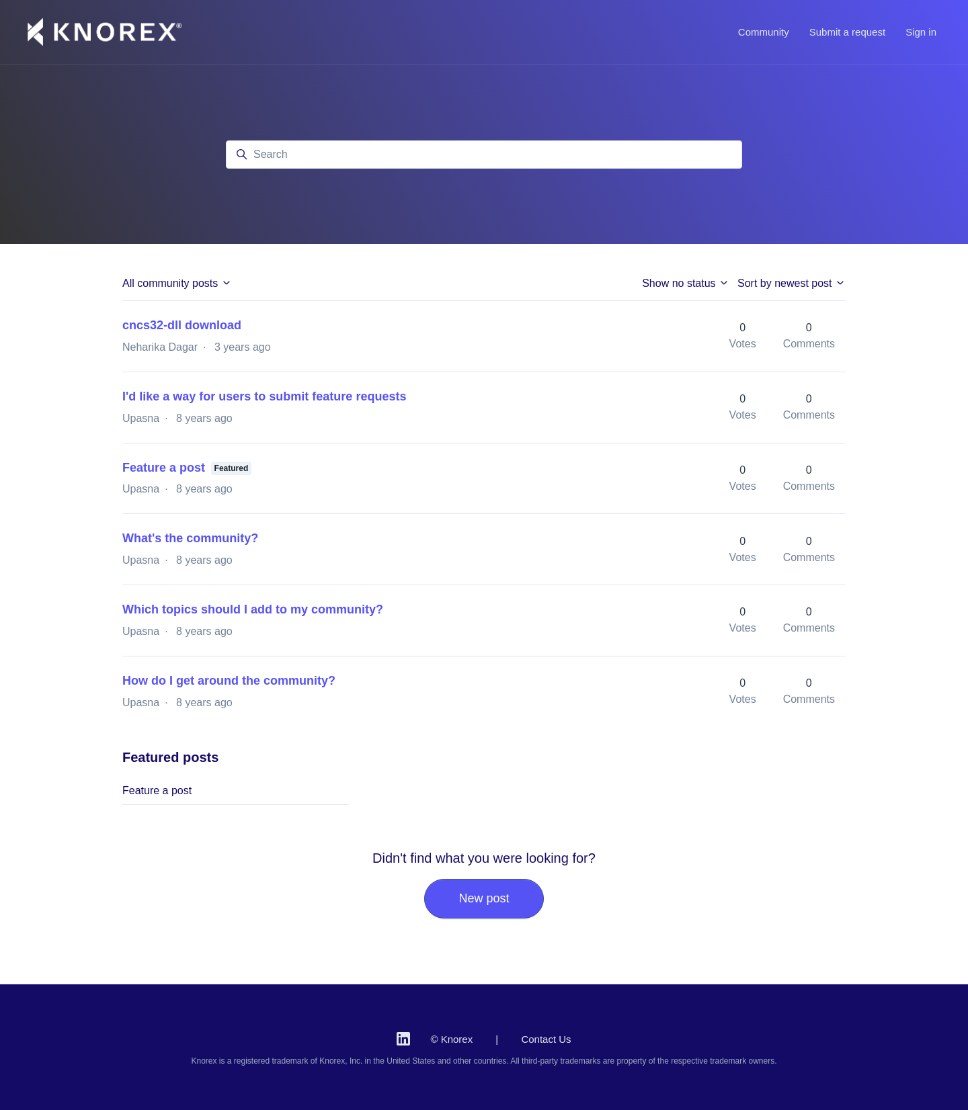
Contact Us (546, 1039)
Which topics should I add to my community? (252, 609)
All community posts (177, 283)
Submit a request (847, 32)
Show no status (685, 283)
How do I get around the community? (228, 680)
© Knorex (451, 1039)
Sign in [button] (920, 32)
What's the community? (190, 538)
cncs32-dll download (181, 325)
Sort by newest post (791, 283)
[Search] (484, 154)
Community (763, 32)
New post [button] (483, 898)
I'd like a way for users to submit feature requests (264, 396)
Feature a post (163, 467)
